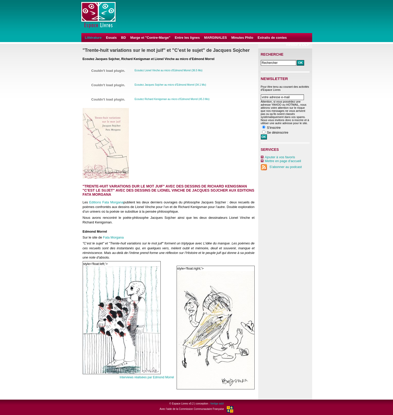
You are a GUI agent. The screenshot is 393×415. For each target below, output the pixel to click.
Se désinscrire (278, 132)
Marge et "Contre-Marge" (150, 37)
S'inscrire (274, 128)
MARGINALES (215, 37)
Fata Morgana (113, 237)
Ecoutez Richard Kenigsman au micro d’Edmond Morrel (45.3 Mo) (172, 99)
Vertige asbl (217, 403)
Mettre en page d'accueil (283, 161)
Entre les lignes (187, 37)
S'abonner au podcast (281, 167)
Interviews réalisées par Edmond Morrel (147, 377)
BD (123, 37)
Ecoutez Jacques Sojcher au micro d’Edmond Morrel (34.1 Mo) (170, 84)
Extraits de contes (272, 37)
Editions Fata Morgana (106, 202)
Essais (111, 37)
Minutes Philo (242, 37)
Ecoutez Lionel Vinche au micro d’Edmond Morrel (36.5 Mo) (168, 70)
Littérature (93, 37)
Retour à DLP (297, 45)
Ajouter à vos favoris (280, 157)
